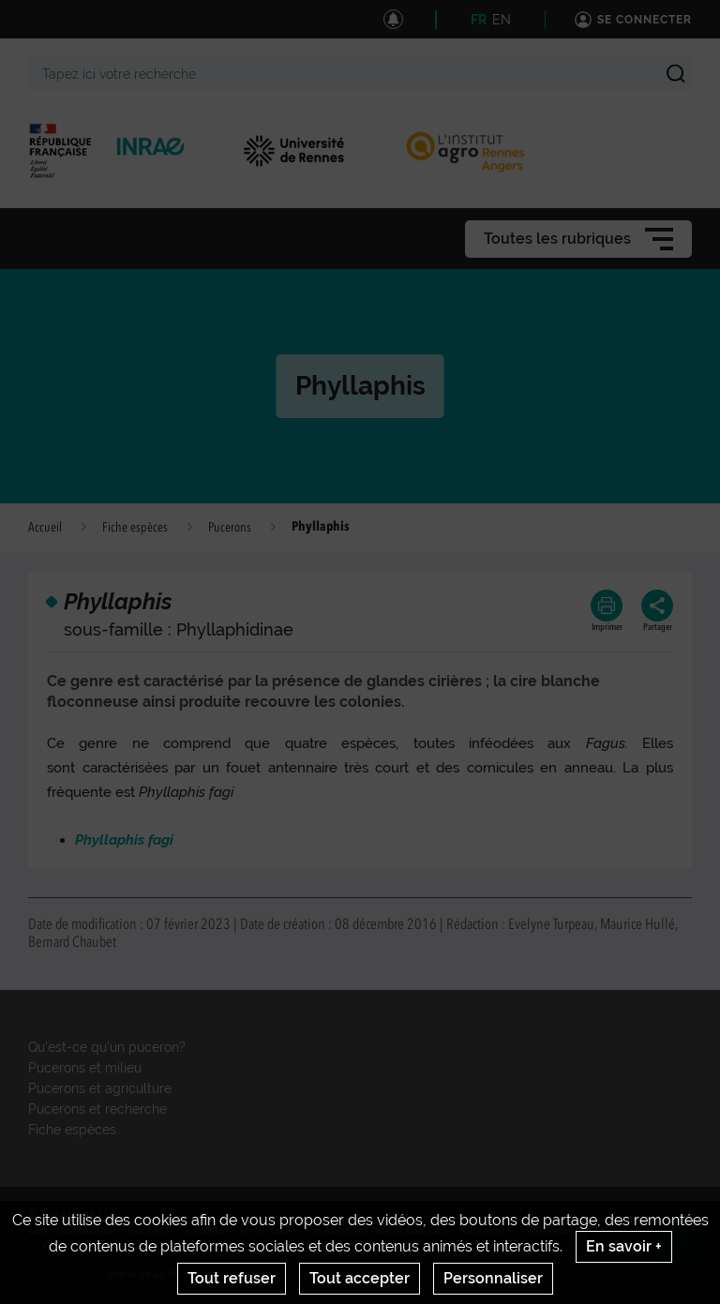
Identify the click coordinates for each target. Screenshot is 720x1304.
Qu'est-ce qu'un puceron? (107, 1047)
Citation (483, 1230)
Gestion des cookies (293, 1245)
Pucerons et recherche (97, 1109)
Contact (149, 1230)
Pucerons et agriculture (100, 1088)
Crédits (205, 1230)
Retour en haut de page (688, 1249)
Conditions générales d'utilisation (133, 1245)
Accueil (45, 527)
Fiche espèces (135, 527)
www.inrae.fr (142, 1275)
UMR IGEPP (269, 1230)
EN (501, 19)
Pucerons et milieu (85, 1067)
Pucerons (229, 527)
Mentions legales (565, 1230)
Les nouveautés (70, 1230)
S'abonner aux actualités (380, 1230)
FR (479, 19)
